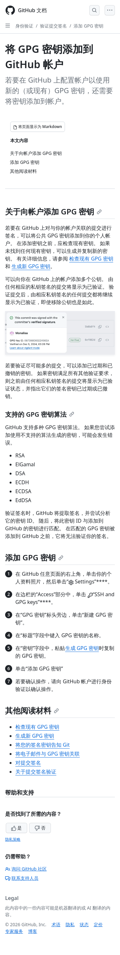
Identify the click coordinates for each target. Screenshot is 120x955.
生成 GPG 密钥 (82, 648)
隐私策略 (12, 839)
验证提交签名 (53, 26)
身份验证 (24, 26)
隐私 (70, 924)
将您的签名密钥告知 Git (42, 744)
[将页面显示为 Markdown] (37, 127)
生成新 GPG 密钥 (31, 266)
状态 (84, 924)
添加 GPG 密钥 (88, 26)
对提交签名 (28, 762)
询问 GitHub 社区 (26, 869)
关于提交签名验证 (35, 771)
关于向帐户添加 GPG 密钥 (53, 211)
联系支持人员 (21, 878)
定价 (98, 924)
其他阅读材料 (32, 710)
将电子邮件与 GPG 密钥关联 (47, 753)
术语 (56, 924)
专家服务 (14, 931)
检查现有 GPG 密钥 (91, 258)
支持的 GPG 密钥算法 (39, 414)
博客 (32, 931)
